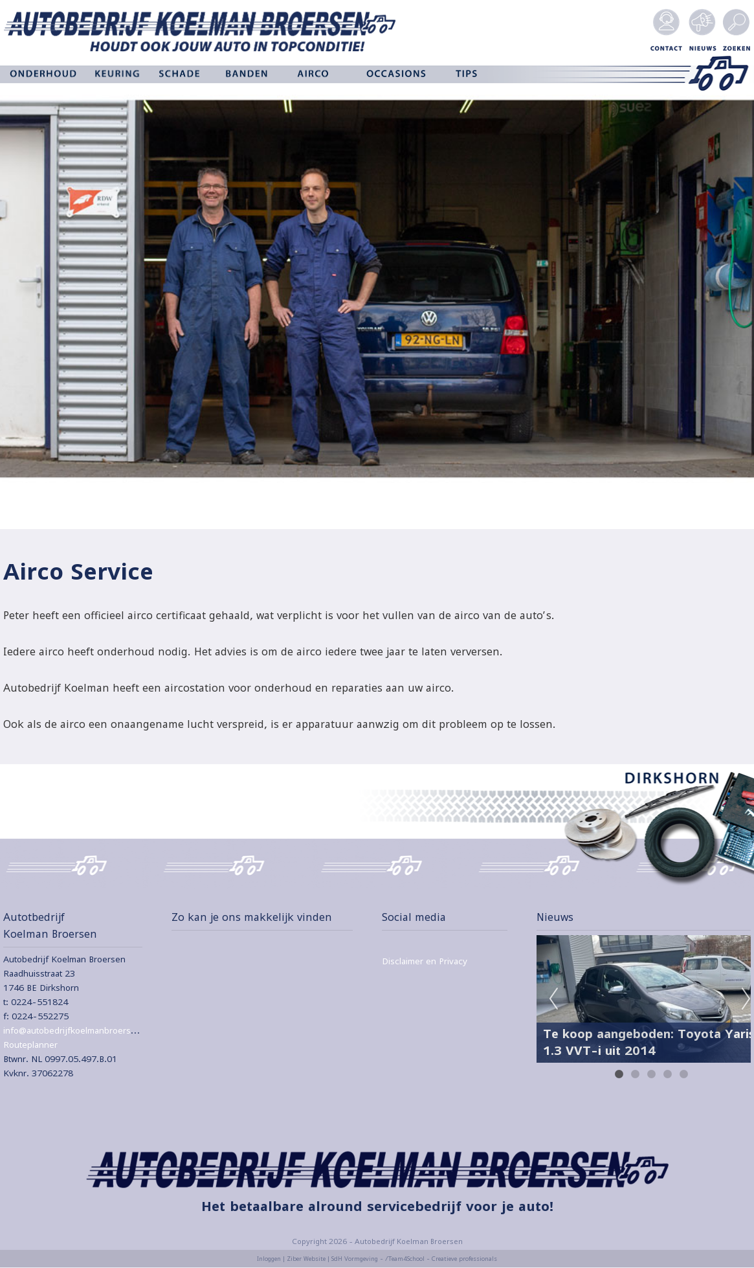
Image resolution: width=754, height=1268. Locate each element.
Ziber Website (306, 1258)
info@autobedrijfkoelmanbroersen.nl (77, 1030)
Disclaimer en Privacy (424, 961)
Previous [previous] (553, 999)
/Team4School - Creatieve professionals (441, 1258)
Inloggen (269, 1258)
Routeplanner (30, 1044)
